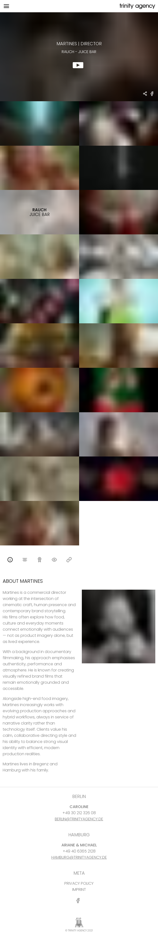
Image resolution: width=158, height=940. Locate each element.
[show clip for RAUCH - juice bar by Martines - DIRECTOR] (79, 56)
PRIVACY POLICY (79, 883)
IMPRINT (79, 889)
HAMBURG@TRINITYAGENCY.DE (79, 857)
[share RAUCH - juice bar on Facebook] (152, 96)
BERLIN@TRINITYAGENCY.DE (79, 819)
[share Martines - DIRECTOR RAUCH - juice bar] (145, 94)
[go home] (136, 6)
